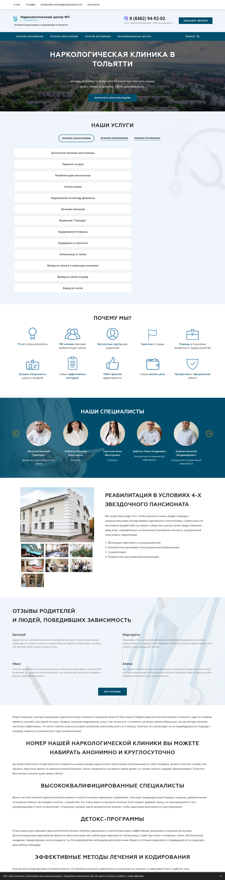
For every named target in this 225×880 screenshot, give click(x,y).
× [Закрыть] (221, 876)
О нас (17, 4)
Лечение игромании (98, 36)
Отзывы (30, 4)
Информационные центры (134, 36)
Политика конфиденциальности (61, 4)
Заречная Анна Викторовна (112, 365)
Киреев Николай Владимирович (186, 365)
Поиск (190, 36)
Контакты (93, 4)
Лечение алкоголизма (64, 36)
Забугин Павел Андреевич (149, 363)
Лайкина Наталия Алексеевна (75, 365)
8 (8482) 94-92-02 (147, 18)
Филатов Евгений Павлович (39, 365)
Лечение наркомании (29, 36)
